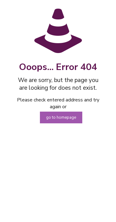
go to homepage (61, 117)
